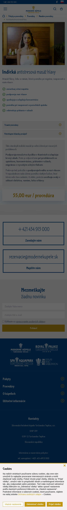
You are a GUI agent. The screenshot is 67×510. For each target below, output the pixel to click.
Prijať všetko (55, 504)
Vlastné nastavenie (13, 504)
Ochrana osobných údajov (29, 494)
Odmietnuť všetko (35, 504)
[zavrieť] (64, 465)
